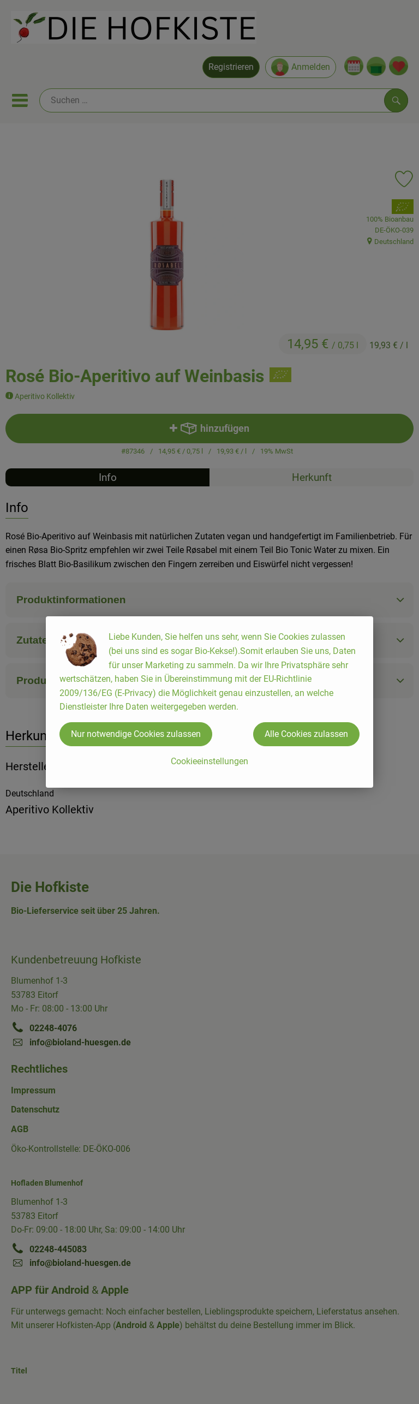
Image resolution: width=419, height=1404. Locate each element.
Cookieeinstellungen (209, 761)
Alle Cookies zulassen (306, 734)
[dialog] (209, 702)
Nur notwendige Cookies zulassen (136, 734)
